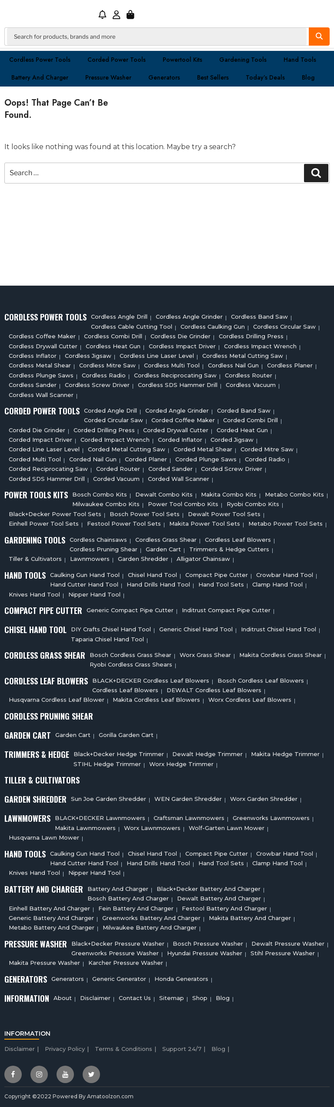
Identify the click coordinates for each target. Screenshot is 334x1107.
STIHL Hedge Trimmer (107, 763)
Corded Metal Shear (203, 449)
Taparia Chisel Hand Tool (107, 639)
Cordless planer (290, 365)
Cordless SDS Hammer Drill (177, 384)
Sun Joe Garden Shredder (108, 798)
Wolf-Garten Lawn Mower (226, 827)
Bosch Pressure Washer (208, 943)
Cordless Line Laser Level (157, 355)
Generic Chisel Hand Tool (196, 629)
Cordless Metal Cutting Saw (242, 355)
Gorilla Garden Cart (126, 734)
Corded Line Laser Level (44, 449)
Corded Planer (146, 459)
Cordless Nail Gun (233, 365)
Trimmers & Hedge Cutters (229, 549)
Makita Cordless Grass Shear (280, 654)
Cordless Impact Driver (182, 346)
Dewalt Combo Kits (164, 494)
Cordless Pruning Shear (103, 549)
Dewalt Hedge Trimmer (207, 753)
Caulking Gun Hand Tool (85, 574)
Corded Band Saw (244, 410)
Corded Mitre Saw (267, 449)
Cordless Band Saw (259, 316)
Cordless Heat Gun (113, 346)
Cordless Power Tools (39, 59)
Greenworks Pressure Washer (115, 953)
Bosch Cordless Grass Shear (130, 654)
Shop (199, 997)
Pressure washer (108, 77)
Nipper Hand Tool (94, 594)
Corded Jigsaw (232, 439)
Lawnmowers (90, 558)
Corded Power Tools (116, 59)
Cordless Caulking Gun (212, 326)
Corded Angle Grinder (177, 410)
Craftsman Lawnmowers (189, 817)
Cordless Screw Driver (97, 384)
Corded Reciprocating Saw (48, 468)
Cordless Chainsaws (98, 539)
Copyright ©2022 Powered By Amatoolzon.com (69, 1096)
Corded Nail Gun (93, 459)
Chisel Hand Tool (152, 574)
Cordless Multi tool (172, 365)
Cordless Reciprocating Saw (175, 375)
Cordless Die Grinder (180, 336)
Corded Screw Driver (231, 468)
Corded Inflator (180, 439)
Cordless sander (33, 384)
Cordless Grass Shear (166, 539)
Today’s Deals (265, 77)
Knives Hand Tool (34, 594)
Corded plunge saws (206, 459)
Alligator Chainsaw (203, 558)
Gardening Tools (243, 59)
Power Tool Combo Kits (183, 503)
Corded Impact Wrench (115, 439)
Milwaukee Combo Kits (106, 503)
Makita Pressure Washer (44, 962)
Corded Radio (265, 459)
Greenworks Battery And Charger (151, 917)
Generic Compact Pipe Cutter (130, 610)
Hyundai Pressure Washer (204, 953)
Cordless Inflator (33, 355)
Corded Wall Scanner (178, 478)
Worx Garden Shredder (263, 798)
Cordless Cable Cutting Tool (131, 326)
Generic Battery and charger (51, 917)
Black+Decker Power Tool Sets (55, 513)
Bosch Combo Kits (99, 494)
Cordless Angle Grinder (189, 316)
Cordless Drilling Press (251, 336)
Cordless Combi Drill (113, 336)
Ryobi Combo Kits (253, 503)
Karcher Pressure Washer (125, 962)
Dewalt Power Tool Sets (224, 513)
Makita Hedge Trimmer (285, 753)
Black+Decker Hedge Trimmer (118, 753)
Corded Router (118, 468)
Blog (308, 77)
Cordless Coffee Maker (42, 336)
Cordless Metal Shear (40, 365)
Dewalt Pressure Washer (287, 943)
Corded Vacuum (116, 478)
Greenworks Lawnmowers (271, 817)
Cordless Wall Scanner (41, 394)
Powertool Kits (182, 59)
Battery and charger (39, 77)
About (62, 997)
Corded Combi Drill (250, 420)
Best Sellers (213, 77)
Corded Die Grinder (37, 430)
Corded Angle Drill (110, 410)
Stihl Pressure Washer (282, 953)
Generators (164, 77)
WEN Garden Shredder (188, 798)
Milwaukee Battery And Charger (150, 927)
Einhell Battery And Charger (49, 908)
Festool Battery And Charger (224, 908)
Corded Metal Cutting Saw (126, 449)
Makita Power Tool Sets (204, 523)
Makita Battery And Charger (250, 917)
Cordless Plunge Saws (41, 375)
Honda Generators (181, 978)
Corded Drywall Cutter (175, 430)
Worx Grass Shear (205, 654)
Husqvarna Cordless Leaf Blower (56, 699)
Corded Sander (170, 468)
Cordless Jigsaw (88, 355)
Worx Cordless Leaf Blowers (249, 699)
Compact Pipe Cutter (216, 574)
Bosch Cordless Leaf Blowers (260, 680)
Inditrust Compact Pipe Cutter (226, 610)
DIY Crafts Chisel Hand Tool (111, 629)
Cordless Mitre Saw (107, 365)
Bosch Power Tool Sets (145, 513)
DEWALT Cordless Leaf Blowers (214, 690)
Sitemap (171, 997)
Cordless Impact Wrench (260, 346)
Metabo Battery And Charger (51, 927)
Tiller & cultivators (35, 558)
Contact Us (135, 997)
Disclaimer (95, 997)
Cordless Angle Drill (119, 316)
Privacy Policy (65, 1048)
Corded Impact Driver (40, 439)
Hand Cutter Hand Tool (84, 584)
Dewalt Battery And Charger (219, 898)
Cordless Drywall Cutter (43, 346)
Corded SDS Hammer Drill (47, 478)
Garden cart (163, 549)
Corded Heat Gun (242, 430)
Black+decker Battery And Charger (209, 888)
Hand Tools (300, 59)
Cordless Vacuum (251, 384)
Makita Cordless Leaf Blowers (156, 699)
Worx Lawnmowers (152, 827)
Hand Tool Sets (221, 584)
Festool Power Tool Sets (124, 523)
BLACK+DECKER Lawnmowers (100, 817)
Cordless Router (248, 375)
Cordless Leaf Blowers (238, 539)
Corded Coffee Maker (183, 420)
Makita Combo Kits (229, 494)
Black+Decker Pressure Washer (117, 943)
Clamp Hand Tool (277, 584)
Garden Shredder (143, 558)
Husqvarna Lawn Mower (44, 837)
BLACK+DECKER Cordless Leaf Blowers (150, 680)
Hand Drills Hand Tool (158, 584)
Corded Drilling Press (104, 430)
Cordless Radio (104, 375)
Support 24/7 (181, 1048)
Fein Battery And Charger (136, 908)
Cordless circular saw (284, 326)
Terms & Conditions (123, 1048)
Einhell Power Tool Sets (44, 523)
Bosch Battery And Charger (128, 898)
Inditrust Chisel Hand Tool (278, 629)
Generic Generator (119, 978)
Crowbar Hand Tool (284, 574)
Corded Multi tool (35, 459)
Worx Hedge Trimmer (181, 763)
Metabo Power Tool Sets (285, 523)
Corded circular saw (113, 420)
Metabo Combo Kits (294, 494)
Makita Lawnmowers (85, 827)
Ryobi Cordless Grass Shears (131, 664)
